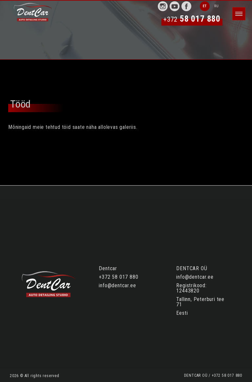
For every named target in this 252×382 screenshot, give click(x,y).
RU (216, 6)
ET (205, 6)
